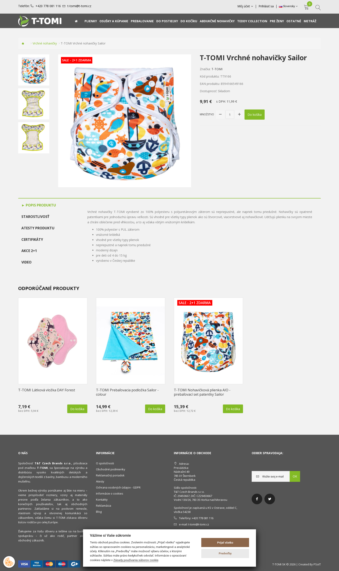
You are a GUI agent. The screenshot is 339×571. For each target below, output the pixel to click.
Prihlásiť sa (266, 6)
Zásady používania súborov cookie (135, 560)
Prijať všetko (225, 542)
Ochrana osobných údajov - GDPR (118, 487)
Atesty (100, 481)
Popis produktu (40, 205)
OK (295, 476)
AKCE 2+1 (29, 250)
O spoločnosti (105, 463)
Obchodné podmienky (110, 469)
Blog (99, 512)
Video (26, 262)
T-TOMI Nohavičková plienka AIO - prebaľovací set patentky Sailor (202, 392)
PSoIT (317, 564)
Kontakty (102, 499)
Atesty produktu (37, 228)
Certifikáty (32, 239)
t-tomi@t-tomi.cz (79, 6)
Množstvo (207, 114)
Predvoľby (225, 553)
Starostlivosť (35, 216)
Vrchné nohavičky (45, 43)
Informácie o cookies (109, 493)
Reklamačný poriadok (110, 475)
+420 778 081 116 (48, 6)
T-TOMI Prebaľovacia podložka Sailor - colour (127, 392)
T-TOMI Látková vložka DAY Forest (46, 390)
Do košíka (255, 115)
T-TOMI (216, 69)
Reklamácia (103, 506)
